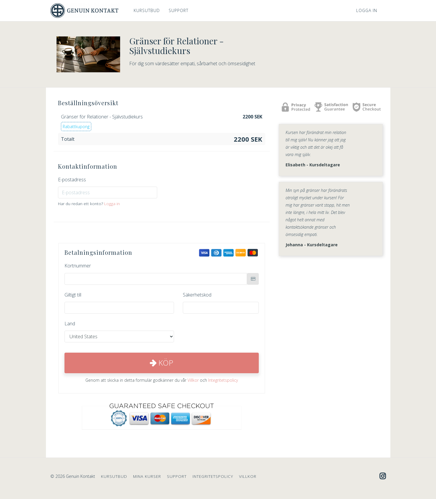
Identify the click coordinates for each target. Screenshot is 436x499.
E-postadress (72, 179)
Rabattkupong (76, 126)
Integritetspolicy (223, 380)
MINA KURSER (147, 476)
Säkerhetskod (197, 295)
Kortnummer (77, 265)
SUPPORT (178, 10)
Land (69, 323)
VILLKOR (247, 476)
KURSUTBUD (147, 10)
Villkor (193, 380)
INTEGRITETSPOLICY (213, 476)
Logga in (366, 10)
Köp (161, 362)
